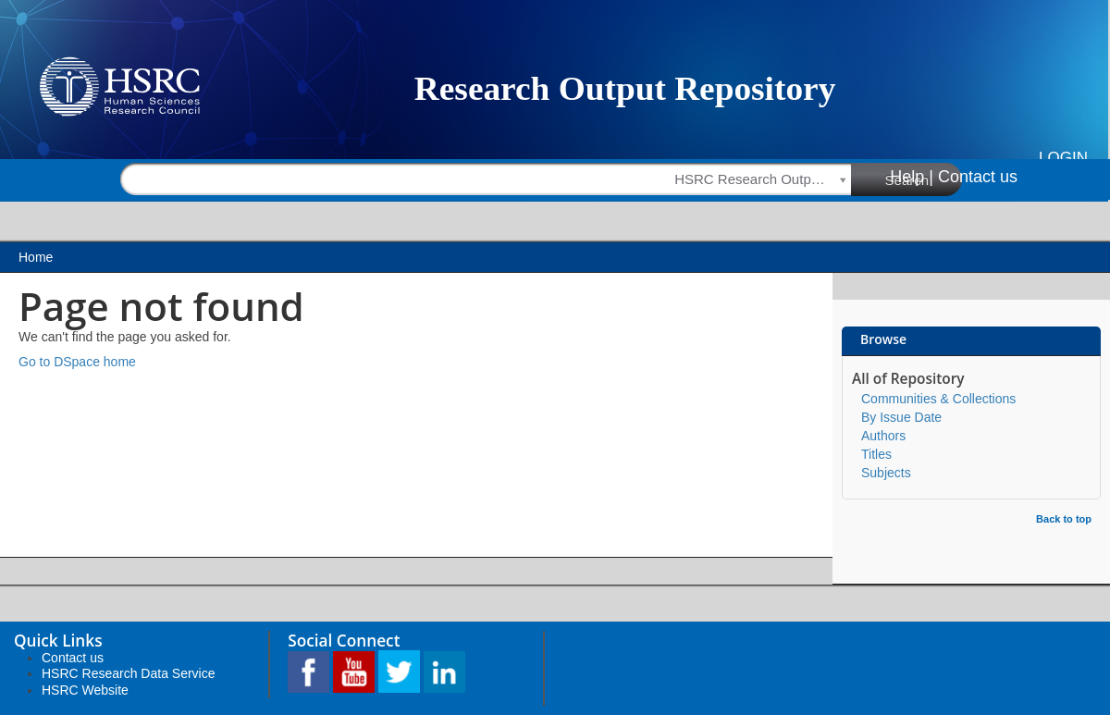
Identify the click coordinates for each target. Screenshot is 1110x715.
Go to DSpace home (77, 361)
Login (1063, 157)
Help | (911, 176)
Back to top (1064, 518)
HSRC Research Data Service (129, 673)
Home (35, 257)
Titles (876, 454)
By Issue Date (901, 417)
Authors (883, 435)
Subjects (886, 472)
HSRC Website (85, 690)
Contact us (978, 176)
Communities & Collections (938, 398)
